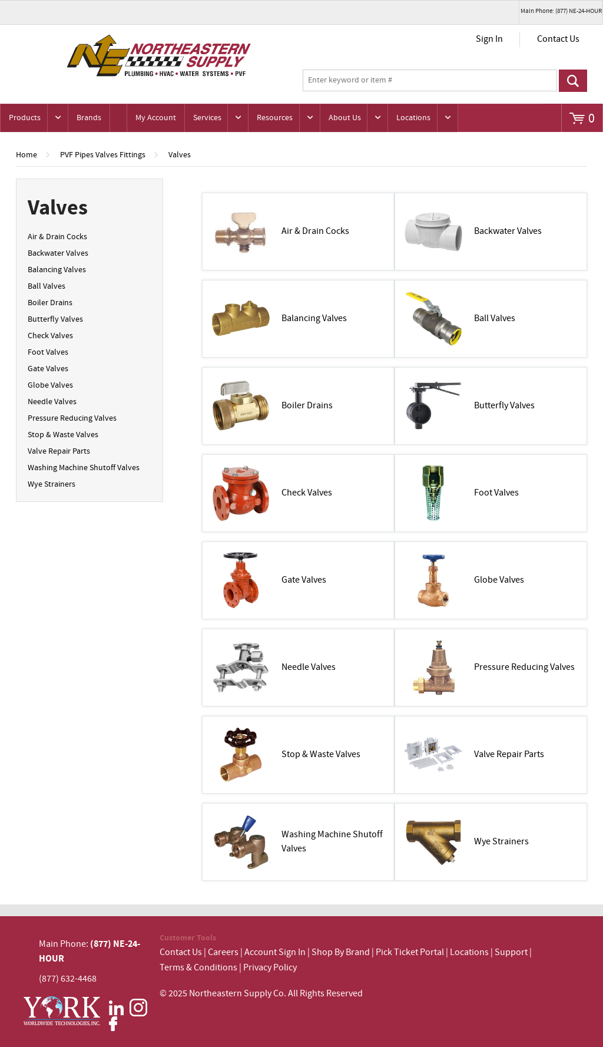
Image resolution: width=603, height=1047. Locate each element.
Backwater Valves (58, 253)
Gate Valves (48, 369)
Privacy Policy (270, 968)
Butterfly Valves (55, 319)
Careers (223, 952)
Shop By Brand (341, 952)
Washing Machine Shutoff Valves (84, 468)
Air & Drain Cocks (57, 237)
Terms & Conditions (198, 968)
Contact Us (558, 39)
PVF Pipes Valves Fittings (102, 155)
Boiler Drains (50, 303)
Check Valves (50, 336)
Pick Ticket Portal (410, 952)
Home (26, 155)
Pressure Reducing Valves (72, 418)
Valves (179, 155)
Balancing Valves (57, 270)
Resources (275, 118)
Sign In (489, 39)
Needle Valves (52, 402)
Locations (413, 118)
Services (207, 118)
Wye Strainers (51, 484)
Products (25, 118)
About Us (345, 118)
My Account (155, 118)
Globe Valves (50, 385)
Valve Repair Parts (59, 451)
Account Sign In (275, 952)
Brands (89, 118)
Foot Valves (48, 352)
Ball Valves (46, 286)
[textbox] (430, 81)
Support (511, 952)
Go (573, 81)
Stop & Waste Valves (63, 435)
